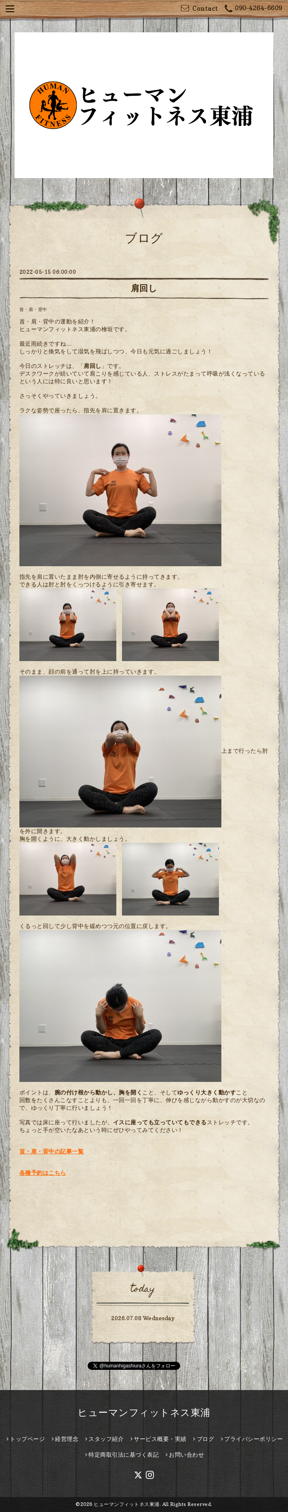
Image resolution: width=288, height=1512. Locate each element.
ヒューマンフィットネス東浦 (144, 1412)
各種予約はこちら (42, 1172)
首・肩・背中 (33, 309)
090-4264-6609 (253, 9)
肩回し (144, 288)
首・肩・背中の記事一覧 (51, 1151)
